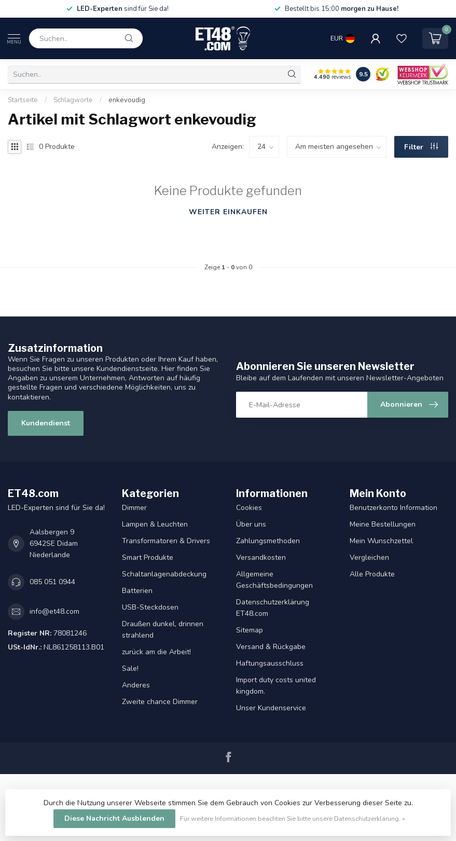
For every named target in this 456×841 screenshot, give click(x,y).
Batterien (137, 591)
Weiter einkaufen (228, 212)
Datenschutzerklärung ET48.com (272, 607)
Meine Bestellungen (383, 524)
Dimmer (134, 508)
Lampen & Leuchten (155, 524)
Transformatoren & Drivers (166, 541)
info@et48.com (54, 611)
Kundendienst (45, 423)
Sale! (130, 668)
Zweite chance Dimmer (160, 702)
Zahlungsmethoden (268, 541)
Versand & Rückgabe (271, 647)
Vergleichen (369, 557)
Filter (421, 147)
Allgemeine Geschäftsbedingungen (274, 579)
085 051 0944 (52, 582)
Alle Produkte (372, 574)
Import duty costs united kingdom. (276, 685)
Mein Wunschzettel (381, 541)
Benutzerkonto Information (393, 508)
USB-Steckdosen (150, 607)
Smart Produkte (147, 557)
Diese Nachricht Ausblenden (114, 818)
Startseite (23, 100)
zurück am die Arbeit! (156, 652)
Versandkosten (261, 557)
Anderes (136, 685)
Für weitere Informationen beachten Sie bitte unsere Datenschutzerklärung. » (292, 818)
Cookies (249, 508)
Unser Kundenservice (271, 708)
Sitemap (249, 630)
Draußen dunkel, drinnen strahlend (162, 629)
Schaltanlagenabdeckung (164, 574)
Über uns (251, 524)
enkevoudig (126, 100)
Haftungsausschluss (269, 663)
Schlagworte (73, 100)
